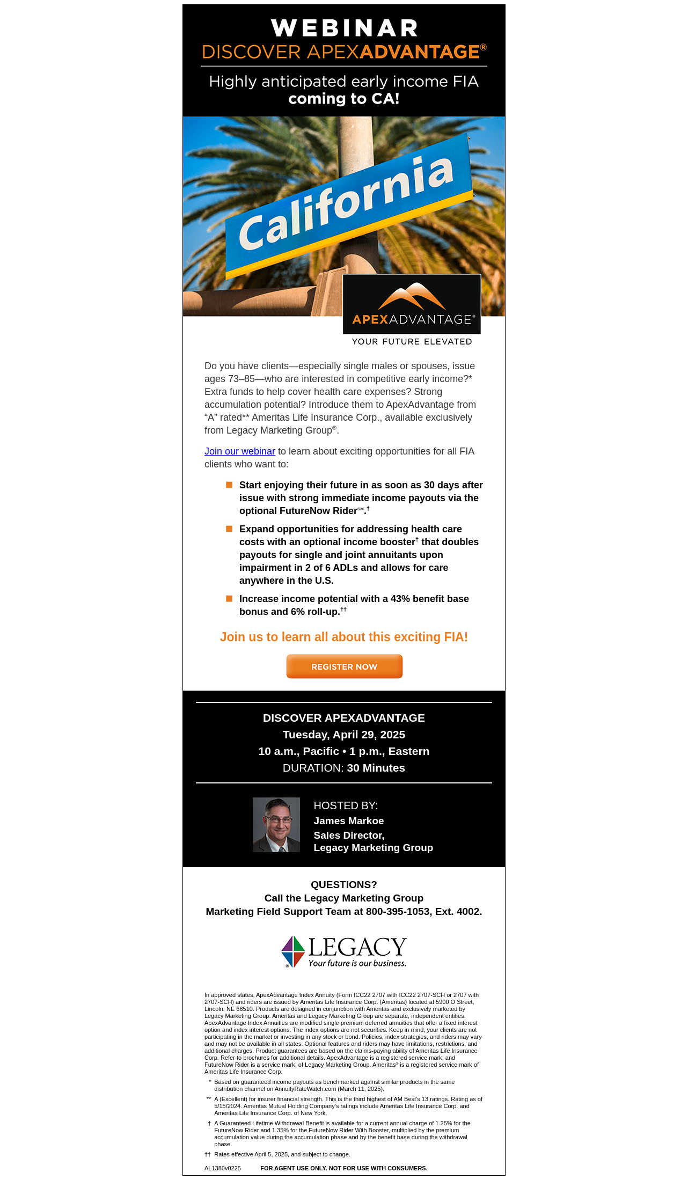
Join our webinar (239, 451)
